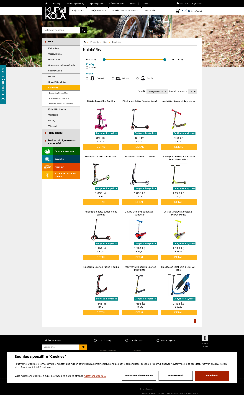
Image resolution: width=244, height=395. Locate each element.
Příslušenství (55, 133)
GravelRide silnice (57, 82)
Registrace (197, 3)
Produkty (59, 167)
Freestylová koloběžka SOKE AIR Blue (178, 268)
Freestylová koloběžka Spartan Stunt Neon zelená (178, 158)
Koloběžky (53, 87)
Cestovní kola (55, 54)
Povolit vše (212, 375)
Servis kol (59, 159)
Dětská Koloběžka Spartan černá (139, 101)
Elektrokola (53, 48)
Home (46, 3)
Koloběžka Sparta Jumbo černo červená (101, 213)
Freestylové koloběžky (58, 93)
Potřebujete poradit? (126, 10)
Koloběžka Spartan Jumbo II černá (101, 267)
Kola (50, 41)
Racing (51, 120)
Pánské (150, 78)
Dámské (100, 78)
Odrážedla (53, 115)
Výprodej (52, 126)
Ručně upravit (175, 375)
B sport (92, 67)
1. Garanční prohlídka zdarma (65, 175)
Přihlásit (184, 3)
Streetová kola (55, 71)
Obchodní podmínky (75, 3)
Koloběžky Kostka (57, 109)
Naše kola (78, 10)
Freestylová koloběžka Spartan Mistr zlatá (140, 268)
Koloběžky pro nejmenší (59, 98)
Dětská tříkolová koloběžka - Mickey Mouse (178, 213)
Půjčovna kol (98, 10)
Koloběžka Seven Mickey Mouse (178, 101)
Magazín (150, 10)
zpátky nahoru (205, 344)
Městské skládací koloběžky (61, 103)
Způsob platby (96, 3)
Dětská (51, 76)
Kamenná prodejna (64, 151)
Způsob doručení (116, 3)
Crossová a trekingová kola (61, 65)
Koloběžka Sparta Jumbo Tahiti (101, 156)
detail (101, 147)
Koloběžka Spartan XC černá (140, 156)
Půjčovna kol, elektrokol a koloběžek (62, 142)
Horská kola (54, 59)
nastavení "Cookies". (95, 375)
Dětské (125, 78)
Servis (133, 3)
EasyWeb (161, 393)
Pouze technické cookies (139, 375)
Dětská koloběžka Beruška (101, 101)
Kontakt (144, 3)
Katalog (56, 3)
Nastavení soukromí (147, 389)
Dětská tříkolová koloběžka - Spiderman (140, 213)
